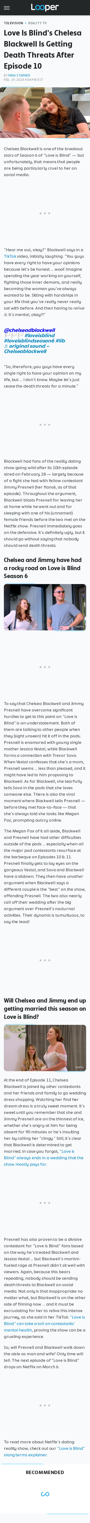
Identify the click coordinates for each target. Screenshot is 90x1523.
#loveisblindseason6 (29, 340)
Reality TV (37, 23)
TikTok (10, 256)
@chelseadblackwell (29, 330)
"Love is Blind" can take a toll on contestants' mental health (44, 1323)
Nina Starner (19, 75)
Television (13, 23)
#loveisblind (39, 335)
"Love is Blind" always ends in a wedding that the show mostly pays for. (44, 1157)
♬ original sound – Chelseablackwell (26, 348)
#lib (60, 340)
